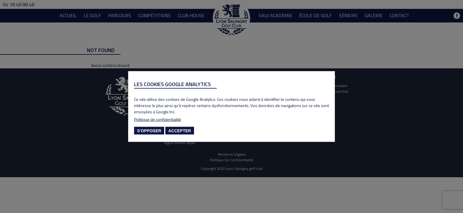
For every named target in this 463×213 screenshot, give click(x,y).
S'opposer (149, 130)
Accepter (179, 130)
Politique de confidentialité (157, 119)
